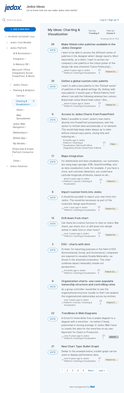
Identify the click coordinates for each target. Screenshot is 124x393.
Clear (32, 36)
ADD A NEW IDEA (19, 29)
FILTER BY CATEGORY (17, 36)
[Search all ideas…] (21, 20)
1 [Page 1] (62, 370)
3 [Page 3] (72, 370)
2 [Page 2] (67, 370)
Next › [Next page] (91, 370)
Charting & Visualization (85, 73)
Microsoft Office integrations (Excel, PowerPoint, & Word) (82, 146)
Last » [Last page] (102, 370)
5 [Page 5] (83, 370)
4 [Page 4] (78, 370)
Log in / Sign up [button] (109, 19)
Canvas (76, 181)
